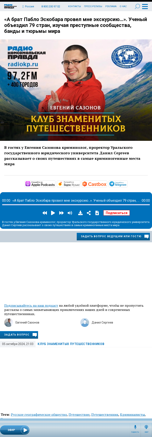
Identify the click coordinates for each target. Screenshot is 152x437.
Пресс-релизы (93, 6)
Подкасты (135, 432)
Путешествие (79, 414)
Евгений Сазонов (27, 322)
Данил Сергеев (102, 322)
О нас (123, 6)
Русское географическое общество (39, 414)
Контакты (74, 6)
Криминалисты (132, 414)
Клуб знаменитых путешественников (71, 344)
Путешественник (104, 414)
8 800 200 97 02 (50, 6)
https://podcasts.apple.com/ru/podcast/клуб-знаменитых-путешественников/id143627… (55, 183)
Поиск (137, 6)
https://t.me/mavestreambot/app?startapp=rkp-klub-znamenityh (127, 183)
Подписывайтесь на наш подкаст (31, 305)
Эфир (146, 432)
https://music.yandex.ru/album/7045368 (79, 183)
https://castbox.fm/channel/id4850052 (106, 183)
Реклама (110, 6)
